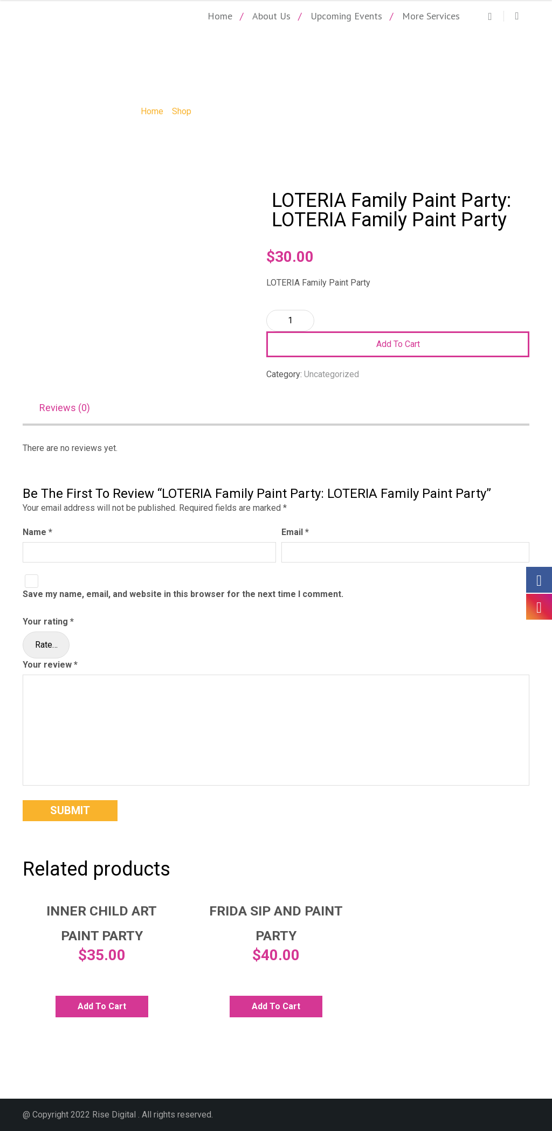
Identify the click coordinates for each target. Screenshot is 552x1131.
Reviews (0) (64, 407)
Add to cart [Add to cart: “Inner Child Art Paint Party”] (102, 1006)
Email (295, 532)
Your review (50, 665)
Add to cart (398, 344)
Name (37, 532)
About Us (271, 16)
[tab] (70, 409)
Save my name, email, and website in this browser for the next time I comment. (183, 594)
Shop (181, 111)
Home (220, 16)
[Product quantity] (290, 320)
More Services (431, 16)
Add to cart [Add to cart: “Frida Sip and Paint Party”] (276, 1006)
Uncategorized (331, 374)
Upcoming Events (346, 16)
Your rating (48, 621)
